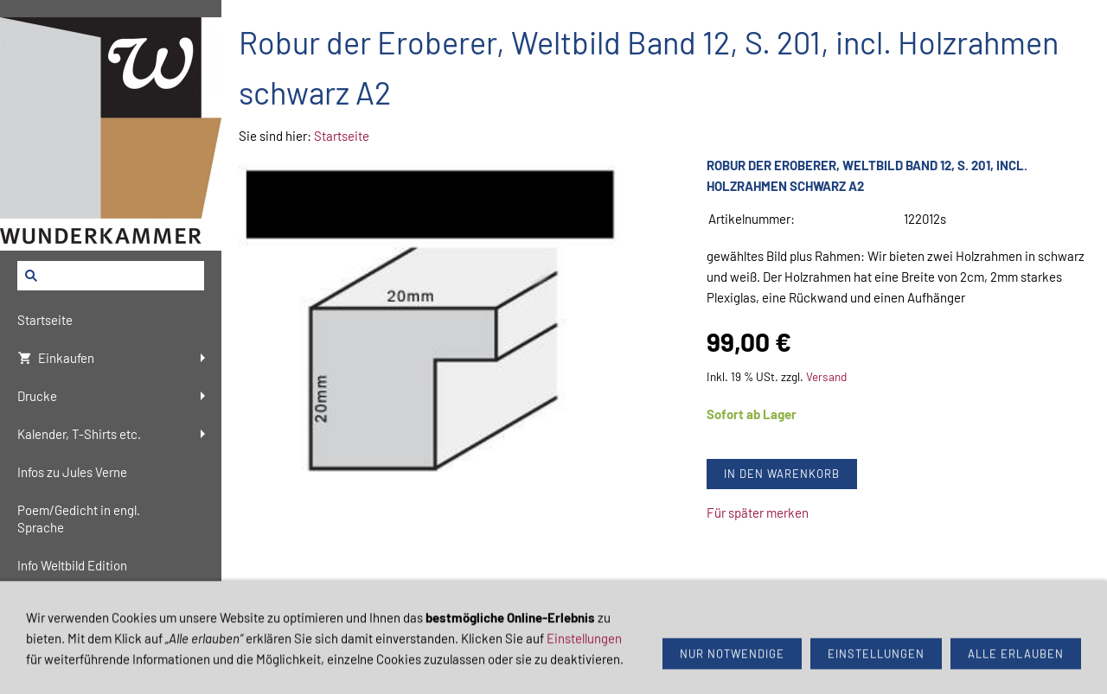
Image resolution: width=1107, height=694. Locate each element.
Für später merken (758, 512)
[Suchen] (110, 275)
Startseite (341, 135)
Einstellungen (584, 650)
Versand (826, 376)
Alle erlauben (1016, 665)
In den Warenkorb (782, 474)
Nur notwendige (732, 665)
